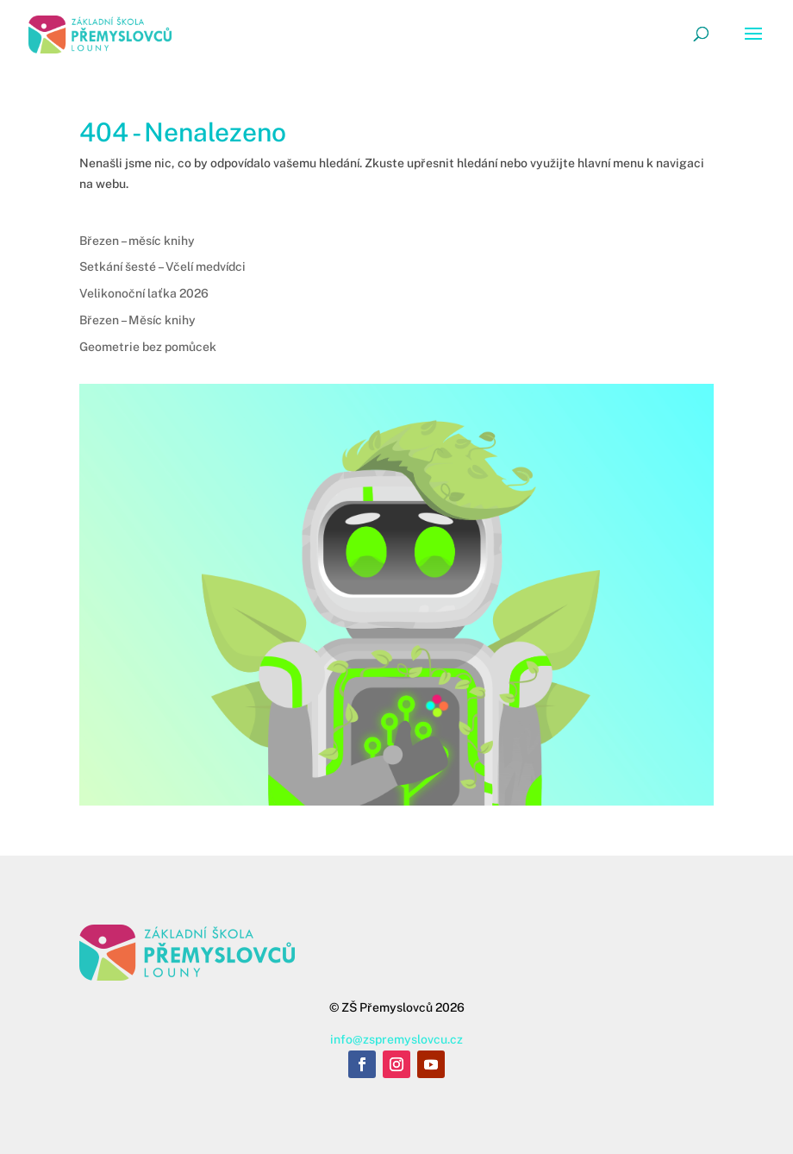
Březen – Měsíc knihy (137, 320)
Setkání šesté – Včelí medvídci (162, 266)
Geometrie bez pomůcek (147, 347)
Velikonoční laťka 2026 (144, 293)
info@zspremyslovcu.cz (396, 1039)
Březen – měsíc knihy (137, 241)
